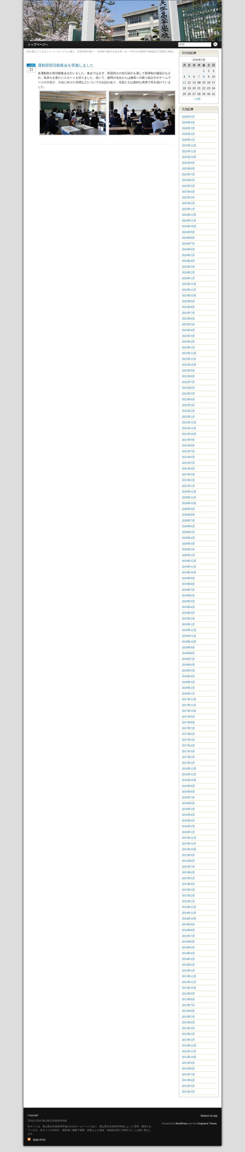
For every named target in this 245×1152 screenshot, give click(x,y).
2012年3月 (188, 1091)
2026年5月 (188, 116)
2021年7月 (188, 451)
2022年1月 (188, 416)
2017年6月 (188, 734)
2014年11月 (189, 912)
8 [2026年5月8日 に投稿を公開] (204, 76)
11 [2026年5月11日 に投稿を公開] (184, 82)
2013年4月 (188, 1022)
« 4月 (197, 99)
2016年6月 (188, 803)
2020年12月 (189, 491)
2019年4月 (188, 607)
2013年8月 (188, 999)
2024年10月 (189, 226)
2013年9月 (188, 993)
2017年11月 (189, 705)
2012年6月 (188, 1080)
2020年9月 (188, 509)
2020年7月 (188, 520)
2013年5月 (188, 1016)
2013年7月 (188, 1005)
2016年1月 (188, 832)
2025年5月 (188, 186)
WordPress (182, 1123)
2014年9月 (188, 924)
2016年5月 (188, 809)
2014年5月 (188, 947)
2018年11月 (189, 636)
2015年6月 (188, 872)
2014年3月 (188, 959)
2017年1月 (188, 762)
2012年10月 (189, 1057)
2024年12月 (189, 214)
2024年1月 (188, 278)
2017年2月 (188, 757)
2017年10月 (189, 711)
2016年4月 (188, 814)
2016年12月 (189, 768)
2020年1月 (188, 555)
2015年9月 (188, 855)
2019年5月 (188, 601)
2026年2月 (188, 134)
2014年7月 (188, 936)
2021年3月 (188, 474)
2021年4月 (188, 468)
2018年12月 (189, 630)
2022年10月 (189, 364)
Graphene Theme (207, 1123)
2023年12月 (189, 284)
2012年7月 (188, 1074)
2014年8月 (188, 930)
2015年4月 (188, 884)
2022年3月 (188, 405)
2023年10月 (189, 295)
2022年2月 (188, 411)
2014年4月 (188, 953)
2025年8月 (188, 168)
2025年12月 (189, 145)
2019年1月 (188, 624)
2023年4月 (188, 330)
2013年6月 (188, 1011)
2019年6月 (188, 595)
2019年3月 (188, 612)
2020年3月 (188, 543)
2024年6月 (188, 249)
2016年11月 (189, 774)
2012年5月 (188, 1086)
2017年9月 (188, 716)
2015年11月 (189, 843)
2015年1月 (188, 901)
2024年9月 (188, 232)
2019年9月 (188, 578)
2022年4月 (188, 399)
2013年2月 (188, 1034)
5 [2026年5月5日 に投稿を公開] (189, 76)
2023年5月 (188, 324)
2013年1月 (188, 1039)
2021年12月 (189, 422)
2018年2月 (188, 687)
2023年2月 (188, 341)
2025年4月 (188, 191)
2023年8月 (188, 307)
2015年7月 (188, 866)
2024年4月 (188, 261)
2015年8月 (188, 861)
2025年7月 (188, 174)
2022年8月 (188, 376)
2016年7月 (188, 797)
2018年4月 (188, 676)
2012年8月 (188, 1068)
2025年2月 (188, 203)
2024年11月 (189, 220)
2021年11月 (189, 428)
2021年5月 (188, 462)
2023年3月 (188, 336)
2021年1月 (188, 486)
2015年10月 (189, 849)
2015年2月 (188, 895)
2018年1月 (188, 693)
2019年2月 (188, 618)
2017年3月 (188, 751)
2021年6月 (188, 457)
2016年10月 (189, 780)
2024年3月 (188, 266)
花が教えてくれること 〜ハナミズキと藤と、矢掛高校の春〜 (60, 51)
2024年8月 (188, 237)
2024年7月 (188, 243)
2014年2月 (188, 964)
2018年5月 (188, 670)
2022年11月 (189, 359)
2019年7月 (188, 589)
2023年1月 (188, 347)
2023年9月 (188, 301)
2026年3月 (188, 128)
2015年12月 (189, 837)
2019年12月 (189, 561)
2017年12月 (189, 699)
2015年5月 (188, 878)
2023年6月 (188, 318)
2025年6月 (188, 180)
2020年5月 (188, 532)
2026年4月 (188, 122)
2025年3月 (188, 197)
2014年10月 (189, 918)
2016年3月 (188, 820)
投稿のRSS (37, 1139)
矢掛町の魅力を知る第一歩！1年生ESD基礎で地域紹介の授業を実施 (135, 51)
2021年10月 (189, 434)
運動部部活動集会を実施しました (66, 65)
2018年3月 (188, 682)
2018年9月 (188, 647)
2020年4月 (188, 537)
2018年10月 (189, 641)
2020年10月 (189, 503)
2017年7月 (188, 728)
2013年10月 (189, 987)
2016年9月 (188, 786)
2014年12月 (189, 907)
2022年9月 (188, 370)
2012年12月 (189, 1045)
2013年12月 (189, 976)
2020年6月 (188, 526)
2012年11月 (189, 1051)
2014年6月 (188, 941)
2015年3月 (188, 889)
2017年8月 (188, 722)
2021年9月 (188, 439)
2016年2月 (188, 826)
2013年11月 (189, 982)
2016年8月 (188, 791)
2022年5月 (188, 393)
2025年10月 (189, 157)
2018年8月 (188, 653)
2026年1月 (188, 139)
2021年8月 (188, 445)
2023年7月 (188, 312)
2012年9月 (188, 1062)
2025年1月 (188, 209)
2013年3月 (188, 1028)
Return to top (209, 1115)
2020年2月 (188, 549)
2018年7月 (188, 659)
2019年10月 (189, 572)
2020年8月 (188, 514)
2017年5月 (188, 739)
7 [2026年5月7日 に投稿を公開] (199, 76)
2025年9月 (188, 162)
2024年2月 (188, 272)
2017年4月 (188, 745)
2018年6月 (188, 664)
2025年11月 (189, 151)
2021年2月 (188, 480)
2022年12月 (189, 353)
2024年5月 (188, 255)
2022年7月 (188, 382)
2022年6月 (188, 387)
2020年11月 (189, 497)
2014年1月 (188, 970)
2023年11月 (189, 289)
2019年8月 (188, 584)
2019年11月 (189, 566)
